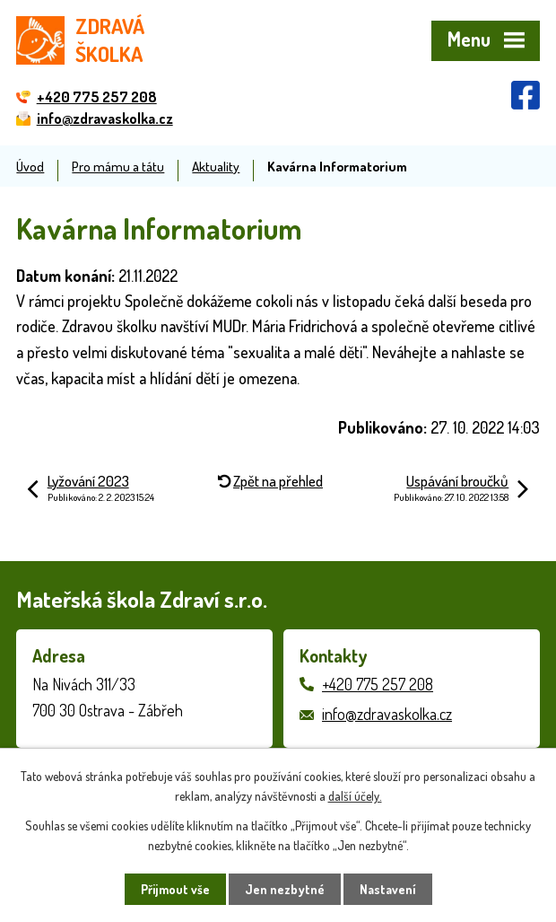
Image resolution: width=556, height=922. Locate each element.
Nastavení (388, 889)
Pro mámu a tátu (118, 166)
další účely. (355, 795)
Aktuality (215, 166)
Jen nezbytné (285, 889)
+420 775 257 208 (377, 684)
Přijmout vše (175, 889)
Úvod (30, 166)
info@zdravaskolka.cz (387, 714)
